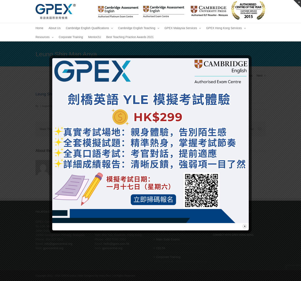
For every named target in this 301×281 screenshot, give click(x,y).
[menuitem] (39, 27)
